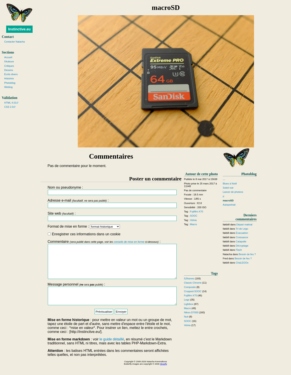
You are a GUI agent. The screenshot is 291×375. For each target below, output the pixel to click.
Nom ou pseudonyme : (111, 190)
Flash (239, 250)
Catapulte (241, 241)
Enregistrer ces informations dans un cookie (84, 234)
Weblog (8, 87)
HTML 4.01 (10, 102)
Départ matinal (244, 224)
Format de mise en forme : (84, 226)
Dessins (8, 70)
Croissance (242, 237)
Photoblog (9, 83)
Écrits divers (11, 74)
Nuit (186, 316)
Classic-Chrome (193, 282)
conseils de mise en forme (129, 241)
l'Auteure (9, 61)
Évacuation (242, 233)
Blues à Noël (230, 183)
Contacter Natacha (14, 41)
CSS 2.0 (8, 107)
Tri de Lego (242, 228)
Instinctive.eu (19, 29)
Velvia (193, 220)
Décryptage (242, 245)
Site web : (111, 216)
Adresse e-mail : (111, 203)
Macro (193, 224)
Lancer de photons (233, 192)
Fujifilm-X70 (196, 211)
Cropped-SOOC (193, 291)
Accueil (8, 57)
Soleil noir (228, 187)
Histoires (9, 78)
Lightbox (188, 304)
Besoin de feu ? (247, 254)
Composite (190, 287)
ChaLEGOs (242, 262)
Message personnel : (111, 302)
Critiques (9, 66)
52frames (189, 278)
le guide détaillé (112, 349)
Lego (186, 299)
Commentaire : (111, 263)
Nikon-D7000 (191, 312)
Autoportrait (229, 204)
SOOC (193, 215)
